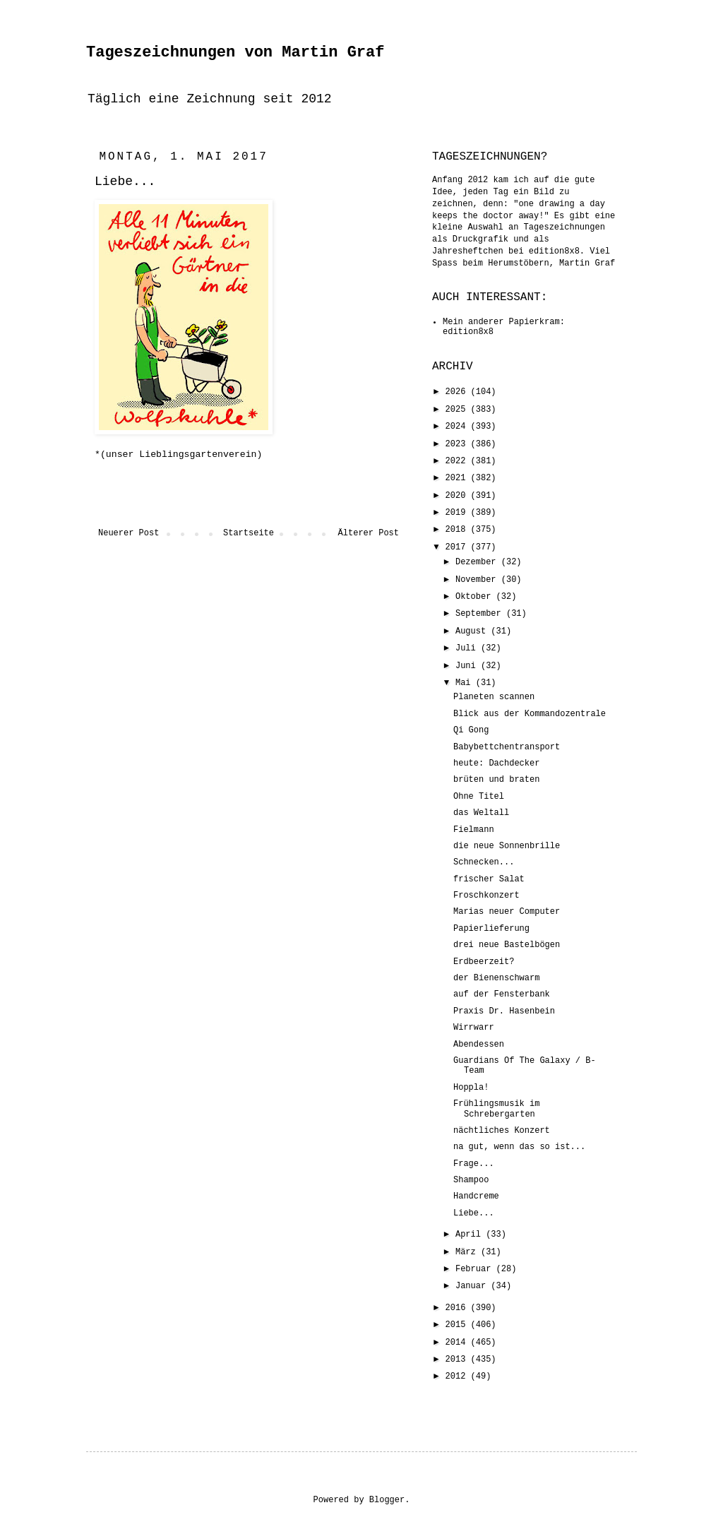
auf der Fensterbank (501, 994)
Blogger (387, 1500)
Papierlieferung (491, 929)
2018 (458, 530)
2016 (458, 1308)
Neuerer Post (128, 533)
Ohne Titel (478, 797)
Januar (473, 1286)
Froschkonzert (486, 895)
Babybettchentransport (506, 747)
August (473, 631)
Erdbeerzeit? (483, 962)
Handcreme (476, 1196)
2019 (458, 513)
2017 (458, 547)
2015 (458, 1325)
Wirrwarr (473, 1028)
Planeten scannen (493, 697)
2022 (458, 461)
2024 (458, 427)
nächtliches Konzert (501, 1131)
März (468, 1252)
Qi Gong (471, 730)
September (480, 614)
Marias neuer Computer (506, 912)
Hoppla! (471, 1088)
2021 (458, 478)
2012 (458, 1376)
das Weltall (481, 813)
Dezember (478, 562)
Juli (468, 648)
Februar (475, 1269)
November (478, 580)
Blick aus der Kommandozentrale (529, 714)
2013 (458, 1359)
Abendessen (478, 1045)
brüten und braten (496, 780)
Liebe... (473, 1213)
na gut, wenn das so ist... (519, 1147)
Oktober (475, 597)
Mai (465, 683)
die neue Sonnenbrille (506, 846)
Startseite (248, 533)
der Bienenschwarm (496, 978)
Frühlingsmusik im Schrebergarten (496, 1109)
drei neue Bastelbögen (506, 945)
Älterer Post (368, 533)
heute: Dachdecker (496, 763)
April (470, 1234)
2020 (458, 496)
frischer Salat (489, 879)
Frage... (473, 1164)
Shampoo (471, 1180)
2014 (458, 1343)
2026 (458, 392)
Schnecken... (483, 862)
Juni (468, 666)
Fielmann (473, 830)
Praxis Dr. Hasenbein (504, 1011)
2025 (458, 410)
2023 (458, 444)
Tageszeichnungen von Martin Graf (235, 52)
